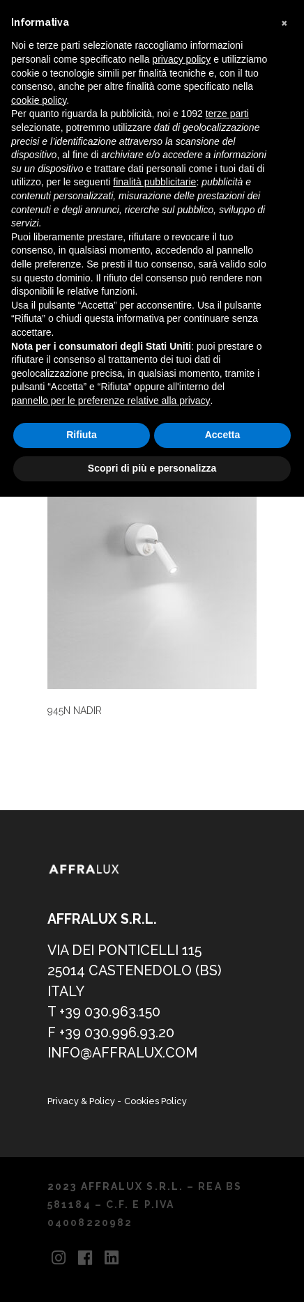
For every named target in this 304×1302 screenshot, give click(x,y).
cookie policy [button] (38, 100)
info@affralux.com (122, 1053)
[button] (286, 22)
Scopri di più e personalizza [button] (152, 468)
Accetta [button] (223, 434)
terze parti (227, 113)
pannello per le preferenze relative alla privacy (111, 400)
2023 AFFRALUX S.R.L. (115, 1186)
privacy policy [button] (181, 59)
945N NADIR (74, 710)
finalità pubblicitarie (154, 181)
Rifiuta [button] (81, 434)
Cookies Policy (155, 1101)
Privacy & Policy (82, 1101)
